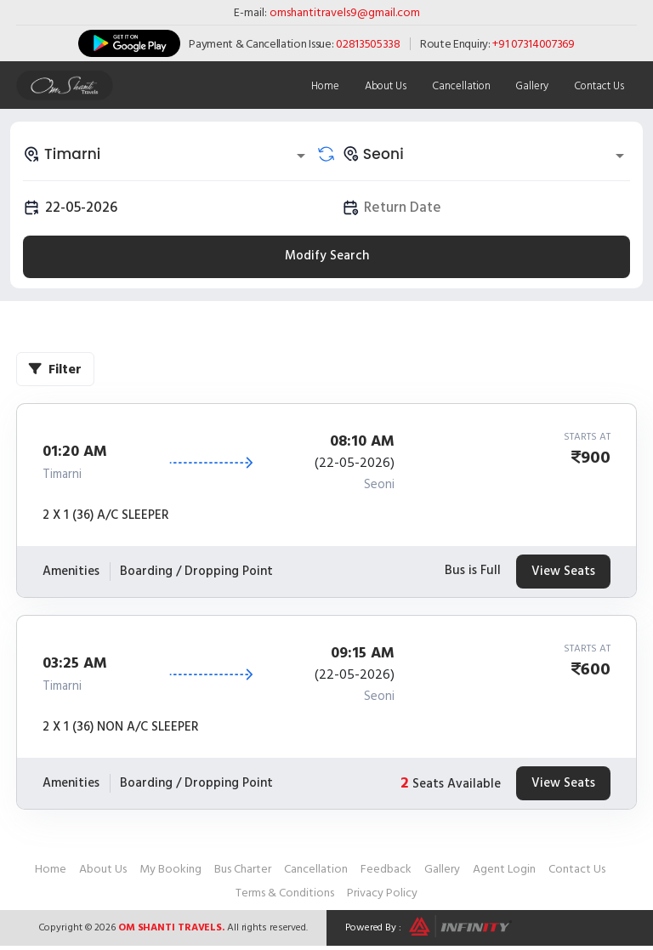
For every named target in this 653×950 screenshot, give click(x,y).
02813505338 (368, 44)
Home (324, 86)
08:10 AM (362, 440)
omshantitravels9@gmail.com (345, 12)
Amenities (71, 572)
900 (595, 457)
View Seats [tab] (563, 571)
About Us (385, 86)
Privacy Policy (382, 892)
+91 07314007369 (533, 44)
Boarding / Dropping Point (196, 572)
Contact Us (599, 86)
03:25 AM (75, 662)
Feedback (386, 869)
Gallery (531, 86)
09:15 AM (363, 652)
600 (595, 669)
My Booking (170, 869)
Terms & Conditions (285, 892)
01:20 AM (75, 451)
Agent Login (504, 869)
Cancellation (460, 86)
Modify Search (327, 255)
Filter (55, 369)
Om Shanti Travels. (171, 927)
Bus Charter (242, 869)
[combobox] (167, 154)
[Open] (301, 156)
